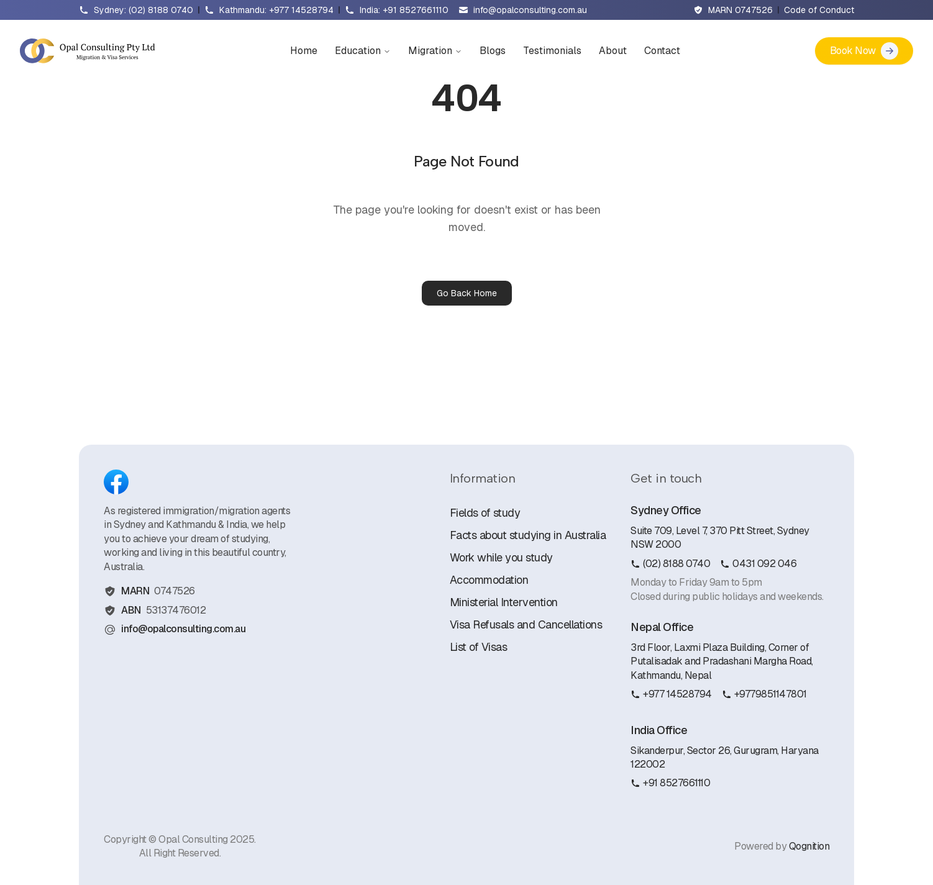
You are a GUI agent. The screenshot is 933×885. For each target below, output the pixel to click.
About (613, 50)
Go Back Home (467, 293)
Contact (662, 50)
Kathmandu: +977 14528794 (276, 10)
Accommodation (489, 580)
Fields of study (485, 513)
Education (363, 50)
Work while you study (501, 557)
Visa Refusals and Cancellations (526, 624)
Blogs (493, 50)
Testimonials (552, 50)
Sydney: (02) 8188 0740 (143, 10)
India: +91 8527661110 (404, 10)
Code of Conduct (819, 10)
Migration (435, 50)
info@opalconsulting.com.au (530, 10)
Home (303, 50)
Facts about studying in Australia (528, 535)
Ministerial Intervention (504, 602)
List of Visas (478, 647)
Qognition (809, 846)
